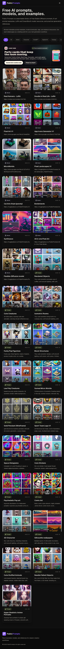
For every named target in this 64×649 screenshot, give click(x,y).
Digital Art (45, 40)
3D (11, 40)
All (5, 40)
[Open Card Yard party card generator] (32, 55)
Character (26, 40)
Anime (17, 40)
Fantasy (54, 40)
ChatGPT (35, 40)
